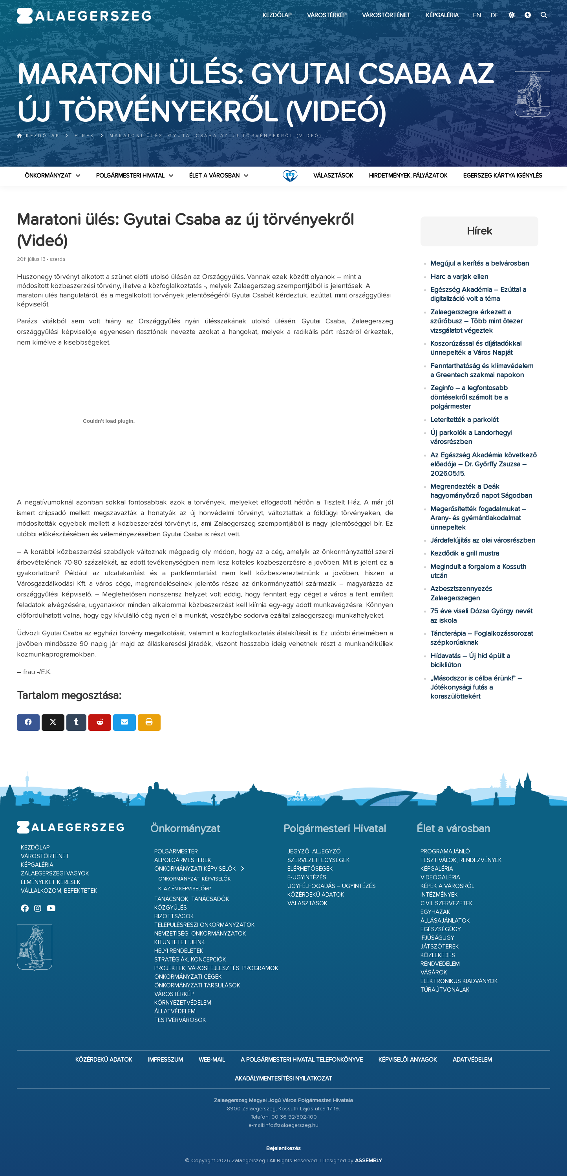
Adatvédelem (472, 1060)
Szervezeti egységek (318, 860)
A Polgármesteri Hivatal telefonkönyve (302, 1060)
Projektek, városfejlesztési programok (216, 968)
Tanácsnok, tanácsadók (191, 899)
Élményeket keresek (50, 882)
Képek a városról (447, 886)
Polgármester (176, 852)
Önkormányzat (48, 176)
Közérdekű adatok (315, 895)
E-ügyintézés (306, 878)
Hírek (85, 136)
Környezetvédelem (182, 1003)
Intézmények (439, 895)
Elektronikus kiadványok (459, 981)
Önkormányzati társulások (197, 986)
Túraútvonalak (445, 990)
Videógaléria (440, 878)
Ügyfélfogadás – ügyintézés (331, 886)
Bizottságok (174, 916)
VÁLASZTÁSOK (333, 176)
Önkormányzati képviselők (195, 869)
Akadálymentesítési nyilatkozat (283, 1079)
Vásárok (434, 973)
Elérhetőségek (310, 869)
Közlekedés (438, 955)
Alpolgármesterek (182, 860)
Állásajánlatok (445, 921)
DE (495, 16)
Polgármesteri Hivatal (130, 176)
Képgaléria (442, 15)
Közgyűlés (170, 908)
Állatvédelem (175, 1012)
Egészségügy (441, 929)
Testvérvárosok (180, 1020)
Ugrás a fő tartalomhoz (530, 4)
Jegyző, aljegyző (314, 852)
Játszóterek (440, 947)
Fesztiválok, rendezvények (461, 860)
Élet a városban (214, 176)
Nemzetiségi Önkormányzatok (200, 934)
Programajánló (445, 852)
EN (477, 16)
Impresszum (165, 1060)
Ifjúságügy (437, 938)
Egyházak (435, 912)
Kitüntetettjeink (179, 942)
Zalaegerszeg (84, 16)
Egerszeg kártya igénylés (502, 176)
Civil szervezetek (447, 903)
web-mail (212, 1060)
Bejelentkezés (283, 1148)
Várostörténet (386, 15)
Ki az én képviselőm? (184, 889)
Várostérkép (326, 15)
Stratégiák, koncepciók (190, 960)
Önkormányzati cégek (188, 977)
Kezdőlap (277, 15)
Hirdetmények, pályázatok (408, 176)
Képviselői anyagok (408, 1060)
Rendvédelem (440, 964)
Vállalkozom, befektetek (59, 891)
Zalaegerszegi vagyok (55, 874)
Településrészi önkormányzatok (204, 925)
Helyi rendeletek (178, 951)
